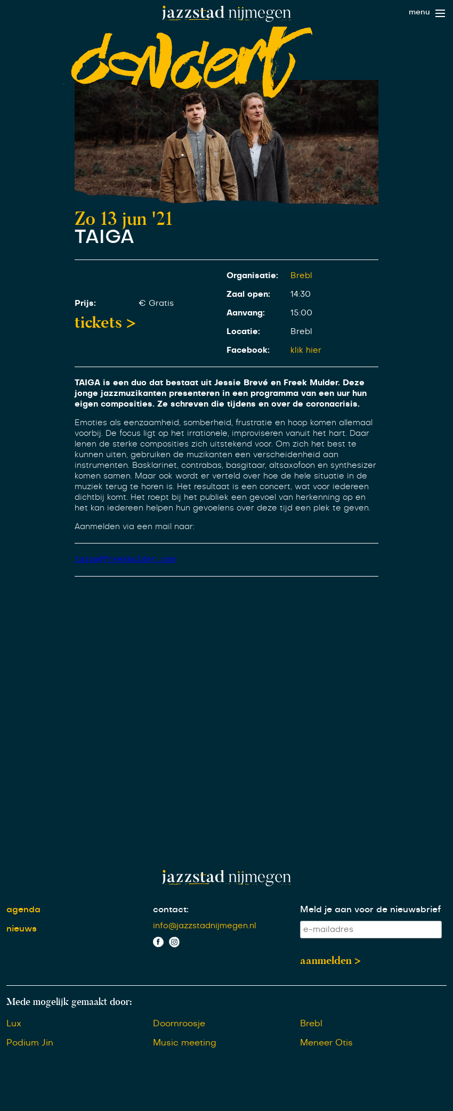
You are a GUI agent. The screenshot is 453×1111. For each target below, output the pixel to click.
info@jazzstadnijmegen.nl (204, 926)
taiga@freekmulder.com (125, 559)
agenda (23, 910)
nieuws (21, 929)
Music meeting (184, 1043)
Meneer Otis (326, 1043)
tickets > (105, 322)
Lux (13, 1024)
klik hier (305, 350)
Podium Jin (29, 1043)
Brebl (301, 276)
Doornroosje (179, 1024)
